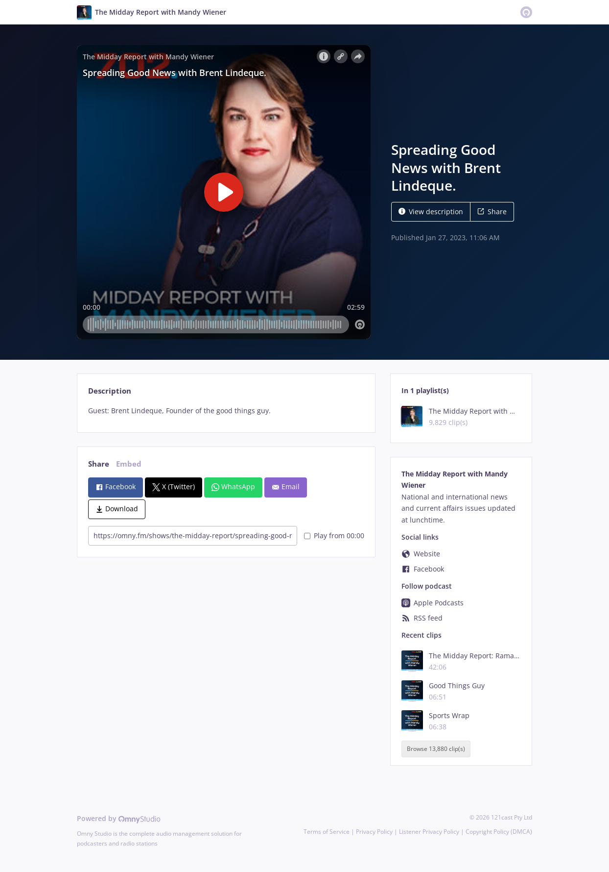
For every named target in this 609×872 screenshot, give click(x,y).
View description (430, 211)
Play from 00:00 (334, 535)
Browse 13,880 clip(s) (436, 749)
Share (492, 211)
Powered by (119, 818)
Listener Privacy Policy (429, 831)
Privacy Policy (374, 831)
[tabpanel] (226, 411)
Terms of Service (327, 831)
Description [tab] (109, 391)
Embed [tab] (128, 464)
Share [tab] (98, 464)
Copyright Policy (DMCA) (499, 831)
